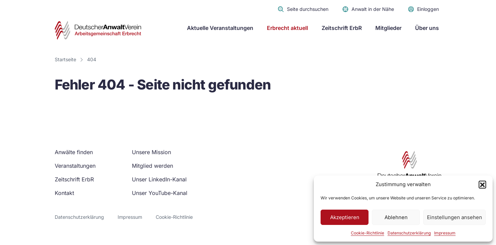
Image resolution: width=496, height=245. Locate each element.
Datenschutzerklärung (409, 232)
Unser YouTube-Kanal (159, 193)
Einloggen (423, 9)
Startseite (65, 59)
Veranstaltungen (75, 165)
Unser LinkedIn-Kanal (159, 179)
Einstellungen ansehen (454, 217)
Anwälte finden (74, 152)
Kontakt (64, 193)
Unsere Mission (151, 152)
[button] (482, 184)
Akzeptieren (344, 217)
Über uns (427, 27)
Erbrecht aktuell (287, 27)
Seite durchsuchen (302, 9)
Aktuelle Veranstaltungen (220, 27)
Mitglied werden (152, 165)
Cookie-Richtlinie (367, 232)
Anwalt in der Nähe (368, 9)
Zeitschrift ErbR (342, 27)
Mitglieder (388, 27)
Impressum (445, 232)
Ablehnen (396, 217)
